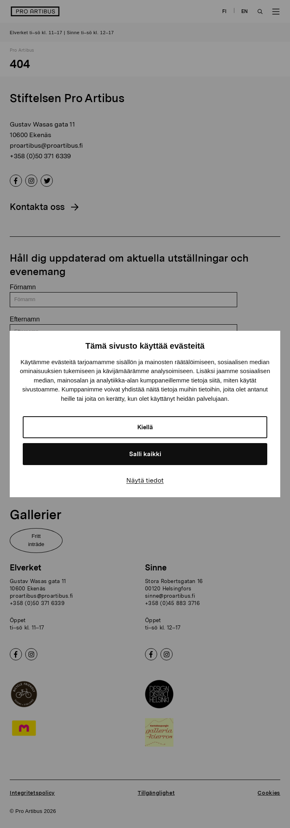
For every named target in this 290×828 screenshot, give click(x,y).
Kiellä (145, 427)
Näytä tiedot (145, 480)
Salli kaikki (145, 454)
